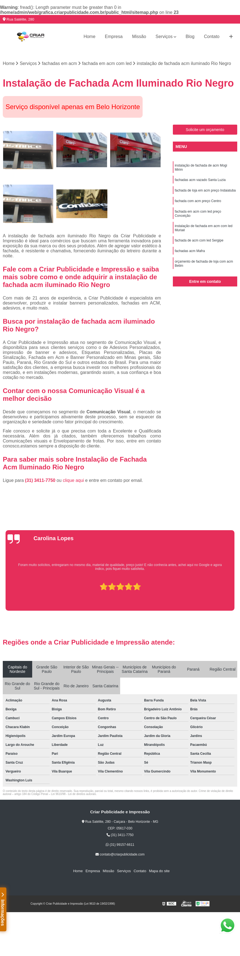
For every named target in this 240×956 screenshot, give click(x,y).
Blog (190, 36)
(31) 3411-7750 (41, 480)
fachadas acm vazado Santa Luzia (200, 180)
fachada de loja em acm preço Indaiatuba (205, 190)
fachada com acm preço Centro (198, 201)
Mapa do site (159, 871)
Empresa (114, 36)
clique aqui (73, 480)
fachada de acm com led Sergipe (199, 240)
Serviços (164, 36)
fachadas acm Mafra (190, 251)
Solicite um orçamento (205, 129)
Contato (211, 36)
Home (89, 36)
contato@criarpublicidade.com (120, 854)
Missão (139, 36)
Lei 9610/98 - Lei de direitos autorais (73, 794)
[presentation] (4, 594)
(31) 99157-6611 (120, 845)
